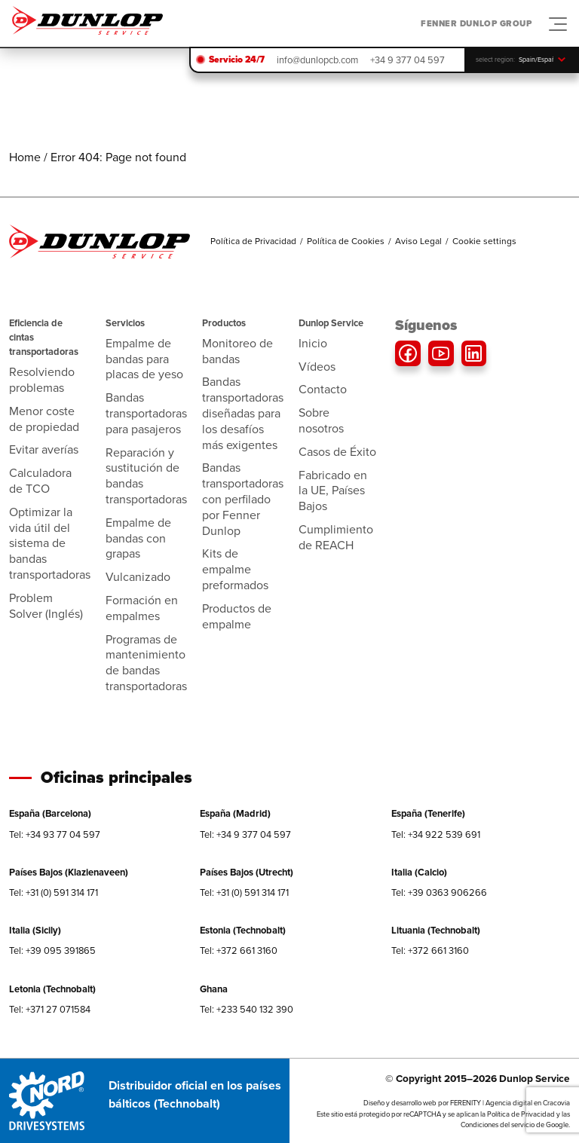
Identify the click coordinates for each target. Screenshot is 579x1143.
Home (25, 157)
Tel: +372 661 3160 (238, 950)
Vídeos (317, 366)
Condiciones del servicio (498, 1125)
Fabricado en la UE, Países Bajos (333, 490)
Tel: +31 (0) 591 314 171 (53, 892)
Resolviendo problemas (42, 379)
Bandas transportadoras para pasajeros (146, 413)
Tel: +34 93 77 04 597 (54, 834)
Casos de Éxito (337, 451)
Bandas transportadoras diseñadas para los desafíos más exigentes (242, 413)
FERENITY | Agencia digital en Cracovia (510, 1103)
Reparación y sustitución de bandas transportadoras (146, 476)
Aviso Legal (418, 241)
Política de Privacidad (253, 241)
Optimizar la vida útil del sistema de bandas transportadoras (49, 543)
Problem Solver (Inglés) (46, 605)
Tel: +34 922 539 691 (435, 834)
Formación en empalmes (142, 608)
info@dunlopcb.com (317, 60)
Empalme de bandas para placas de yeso (144, 359)
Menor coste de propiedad (44, 419)
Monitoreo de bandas (237, 351)
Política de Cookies (345, 241)
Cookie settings (484, 241)
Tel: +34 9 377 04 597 (245, 834)
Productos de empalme (236, 616)
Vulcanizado (138, 576)
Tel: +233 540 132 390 (246, 1009)
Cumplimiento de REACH (336, 537)
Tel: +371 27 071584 (49, 1009)
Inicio (313, 343)
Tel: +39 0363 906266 (439, 892)
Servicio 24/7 (237, 59)
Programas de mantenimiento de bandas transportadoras (146, 663)
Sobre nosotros (321, 420)
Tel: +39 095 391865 (52, 950)
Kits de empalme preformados (235, 569)
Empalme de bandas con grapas (138, 538)
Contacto (323, 389)
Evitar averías (43, 449)
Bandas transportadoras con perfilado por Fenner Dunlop (242, 499)
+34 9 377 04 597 (407, 60)
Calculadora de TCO (40, 480)
